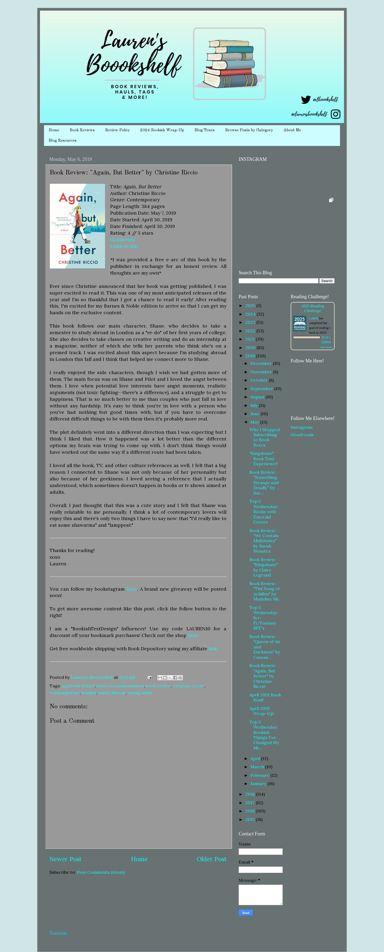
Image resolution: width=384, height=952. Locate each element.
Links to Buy (124, 246)
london (89, 692)
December (261, 363)
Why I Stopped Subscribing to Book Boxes (264, 437)
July (254, 405)
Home (54, 130)
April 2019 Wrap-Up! (261, 711)
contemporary (65, 692)
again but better (78, 685)
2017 (250, 802)
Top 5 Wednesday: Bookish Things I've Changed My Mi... (264, 734)
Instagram (302, 427)
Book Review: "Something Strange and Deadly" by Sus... (264, 482)
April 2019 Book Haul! (265, 697)
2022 (250, 330)
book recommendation (120, 685)
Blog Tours (204, 130)
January (258, 783)
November (261, 371)
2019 (250, 355)
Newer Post (65, 859)
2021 (250, 339)
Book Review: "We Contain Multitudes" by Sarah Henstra (264, 541)
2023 (250, 322)
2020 (251, 347)
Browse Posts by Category (249, 130)
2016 (250, 811)
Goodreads (122, 239)
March (257, 766)
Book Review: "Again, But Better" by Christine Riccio (262, 676)
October (259, 380)
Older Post (212, 859)
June (255, 413)
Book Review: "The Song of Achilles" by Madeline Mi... (265, 591)
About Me (292, 130)
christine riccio (188, 685)
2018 (250, 794)
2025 (250, 305)
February (260, 775)
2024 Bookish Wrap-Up (162, 130)
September (262, 388)
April (255, 758)
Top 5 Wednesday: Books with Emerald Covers (263, 512)
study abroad (112, 692)
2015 (250, 819)
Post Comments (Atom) (101, 872)
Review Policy (117, 130)
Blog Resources (63, 141)
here (132, 589)
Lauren (313, 318)
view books (326, 347)
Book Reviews (82, 130)
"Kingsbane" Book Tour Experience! (263, 458)
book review (158, 685)
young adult (140, 692)
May (255, 422)
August (258, 396)
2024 (251, 314)
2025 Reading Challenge (312, 308)
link (213, 648)
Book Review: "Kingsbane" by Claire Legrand (263, 567)
